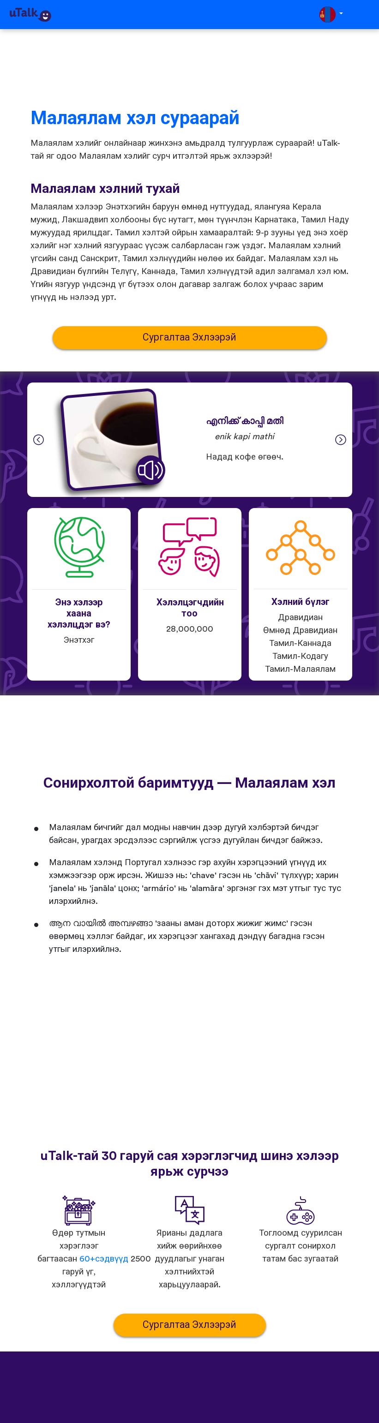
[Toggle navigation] (366, 14)
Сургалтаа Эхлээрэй (189, 337)
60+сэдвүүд (103, 1259)
